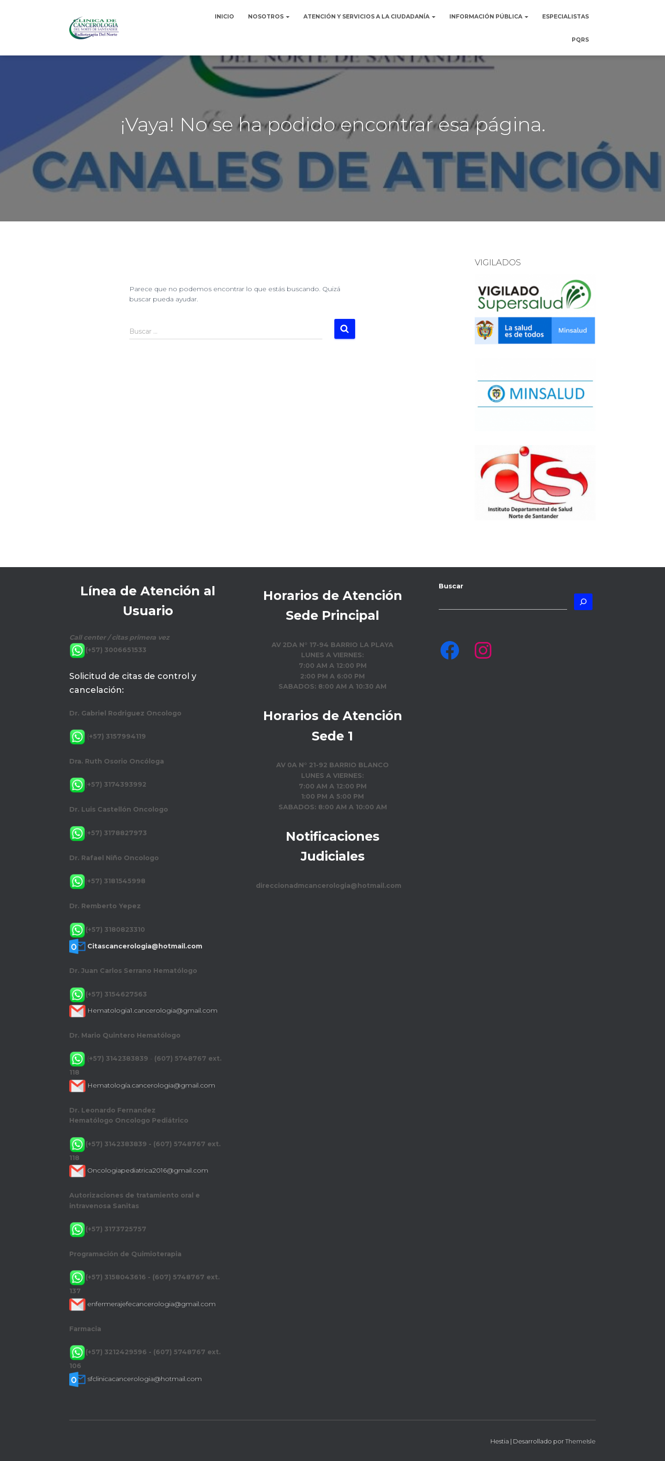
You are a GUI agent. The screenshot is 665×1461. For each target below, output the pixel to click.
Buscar (451, 586)
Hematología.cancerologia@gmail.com (151, 1085)
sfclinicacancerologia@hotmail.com (144, 1379)
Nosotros (269, 16)
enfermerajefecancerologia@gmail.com (151, 1304)
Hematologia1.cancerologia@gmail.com (152, 1010)
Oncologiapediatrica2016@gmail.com (147, 1170)
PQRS (580, 39)
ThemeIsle (580, 1441)
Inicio (224, 16)
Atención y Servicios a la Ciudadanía (369, 16)
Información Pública (488, 16)
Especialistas (565, 16)
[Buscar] (583, 601)
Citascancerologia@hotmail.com (144, 946)
